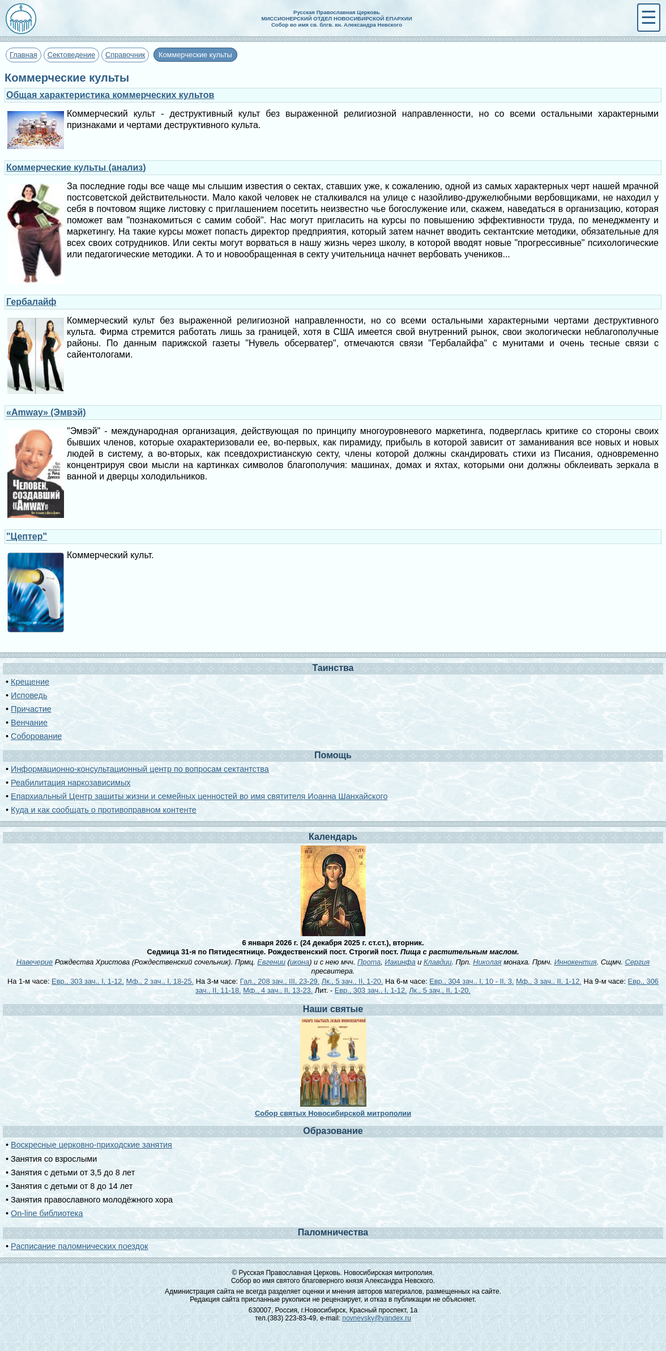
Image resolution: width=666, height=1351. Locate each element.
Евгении (271, 962)
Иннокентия (575, 962)
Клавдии (438, 962)
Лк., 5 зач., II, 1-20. (352, 981)
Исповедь (29, 695)
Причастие (31, 708)
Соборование (36, 736)
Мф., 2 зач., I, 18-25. (160, 981)
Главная (23, 54)
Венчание (29, 722)
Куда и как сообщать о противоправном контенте (104, 809)
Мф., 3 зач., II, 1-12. (549, 981)
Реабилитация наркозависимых (70, 782)
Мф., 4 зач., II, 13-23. (278, 990)
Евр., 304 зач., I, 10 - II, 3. (471, 981)
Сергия (637, 962)
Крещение (30, 681)
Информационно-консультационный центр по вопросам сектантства (140, 769)
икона (299, 962)
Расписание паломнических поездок (79, 1246)
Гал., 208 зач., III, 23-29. (279, 981)
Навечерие (34, 962)
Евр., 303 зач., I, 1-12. (88, 981)
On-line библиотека (47, 1213)
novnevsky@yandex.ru (376, 1318)
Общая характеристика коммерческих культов (110, 95)
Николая (487, 962)
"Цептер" (26, 536)
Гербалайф (31, 302)
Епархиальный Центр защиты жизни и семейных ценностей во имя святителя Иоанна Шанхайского (199, 796)
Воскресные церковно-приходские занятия (91, 1144)
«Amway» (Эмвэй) (46, 412)
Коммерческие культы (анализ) (76, 167)
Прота (369, 962)
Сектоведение (71, 54)
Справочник (125, 54)
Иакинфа (400, 962)
